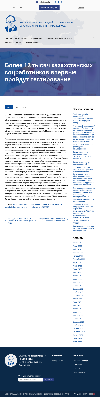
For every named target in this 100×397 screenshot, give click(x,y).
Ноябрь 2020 (78, 325)
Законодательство (14, 42)
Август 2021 (78, 298)
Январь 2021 (78, 318)
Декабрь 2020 (78, 321)
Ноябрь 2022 (78, 255)
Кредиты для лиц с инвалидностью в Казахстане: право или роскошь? (82, 155)
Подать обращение (49, 8)
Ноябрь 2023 (78, 242)
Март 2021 (77, 311)
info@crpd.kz (43, 2)
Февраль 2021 (78, 315)
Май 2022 (77, 272)
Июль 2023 (77, 245)
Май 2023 (77, 249)
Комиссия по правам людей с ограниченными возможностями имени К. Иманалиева (47, 23)
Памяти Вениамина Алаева (81, 221)
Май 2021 (77, 305)
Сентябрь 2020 (79, 331)
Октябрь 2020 (78, 328)
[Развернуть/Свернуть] (27, 38)
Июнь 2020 (77, 341)
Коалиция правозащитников (59, 38)
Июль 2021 (77, 302)
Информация (21, 38)
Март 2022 (77, 278)
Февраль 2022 (78, 282)
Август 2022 (78, 262)
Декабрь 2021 (78, 288)
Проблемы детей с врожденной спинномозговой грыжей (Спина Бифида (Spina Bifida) (83, 118)
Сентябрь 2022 (79, 259)
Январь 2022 (78, 285)
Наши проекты (79, 372)
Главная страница (80, 360)
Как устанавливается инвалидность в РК (81, 162)
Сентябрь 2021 (79, 295)
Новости (9, 107)
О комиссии (37, 38)
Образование (33, 42)
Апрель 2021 (78, 308)
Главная (8, 38)
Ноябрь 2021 (78, 292)
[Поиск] (93, 38)
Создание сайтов (81, 394)
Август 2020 (78, 335)
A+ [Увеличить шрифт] (14, 7)
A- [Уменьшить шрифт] (17, 7)
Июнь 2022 (77, 269)
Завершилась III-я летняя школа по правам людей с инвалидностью (83, 228)
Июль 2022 (77, 265)
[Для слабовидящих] (21, 7)
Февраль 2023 (78, 252)
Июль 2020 (77, 338)
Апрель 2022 (78, 275)
